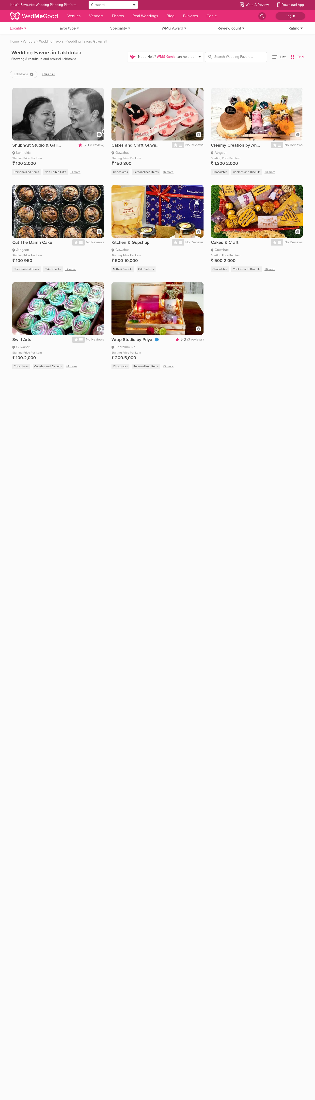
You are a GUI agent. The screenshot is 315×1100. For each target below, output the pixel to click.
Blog (170, 16)
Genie (211, 16)
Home (14, 41)
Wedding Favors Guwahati (87, 41)
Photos (118, 16)
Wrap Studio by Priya (131, 339)
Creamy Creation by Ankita (235, 145)
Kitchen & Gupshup (130, 242)
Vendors (96, 16)
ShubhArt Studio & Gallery (37, 145)
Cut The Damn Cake (32, 242)
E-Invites (190, 16)
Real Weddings (145, 16)
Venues (73, 16)
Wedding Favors (51, 41)
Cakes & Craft (224, 242)
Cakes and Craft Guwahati (136, 145)
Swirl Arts (21, 339)
